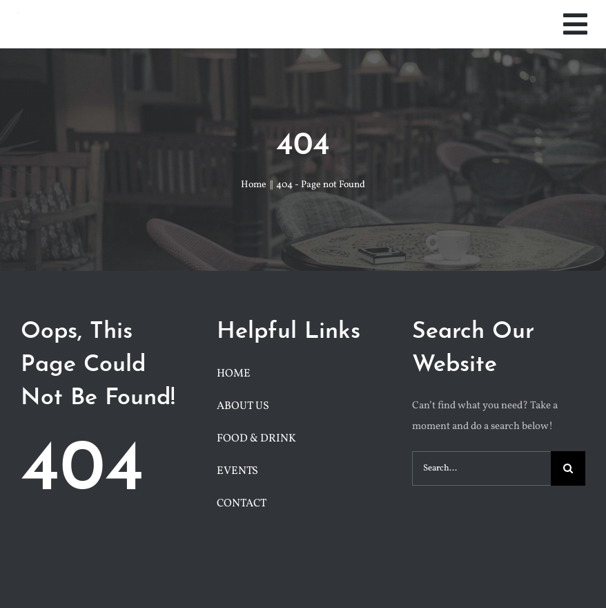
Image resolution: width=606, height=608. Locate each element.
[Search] (568, 468)
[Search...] (481, 468)
